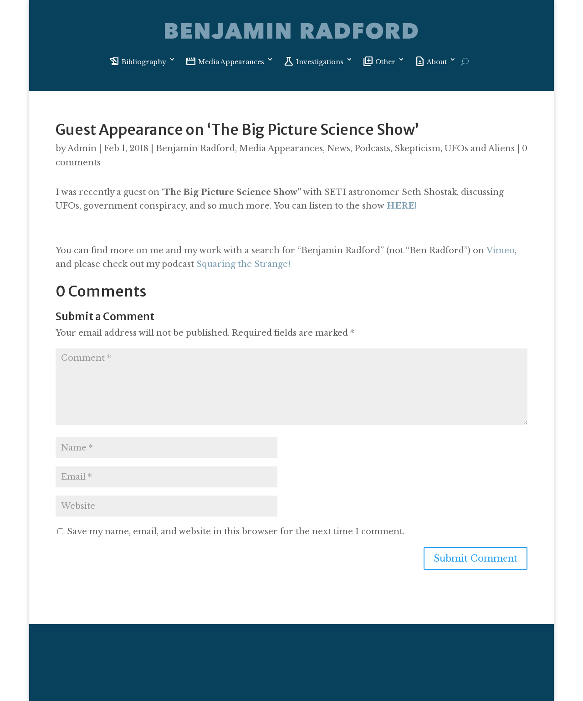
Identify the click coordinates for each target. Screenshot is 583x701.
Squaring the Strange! (244, 264)
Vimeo (500, 251)
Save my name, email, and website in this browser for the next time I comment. (235, 532)
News (338, 148)
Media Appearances (281, 148)
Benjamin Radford (195, 148)
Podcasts (372, 148)
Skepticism (417, 148)
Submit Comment (475, 558)
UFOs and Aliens (480, 148)
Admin (82, 148)
